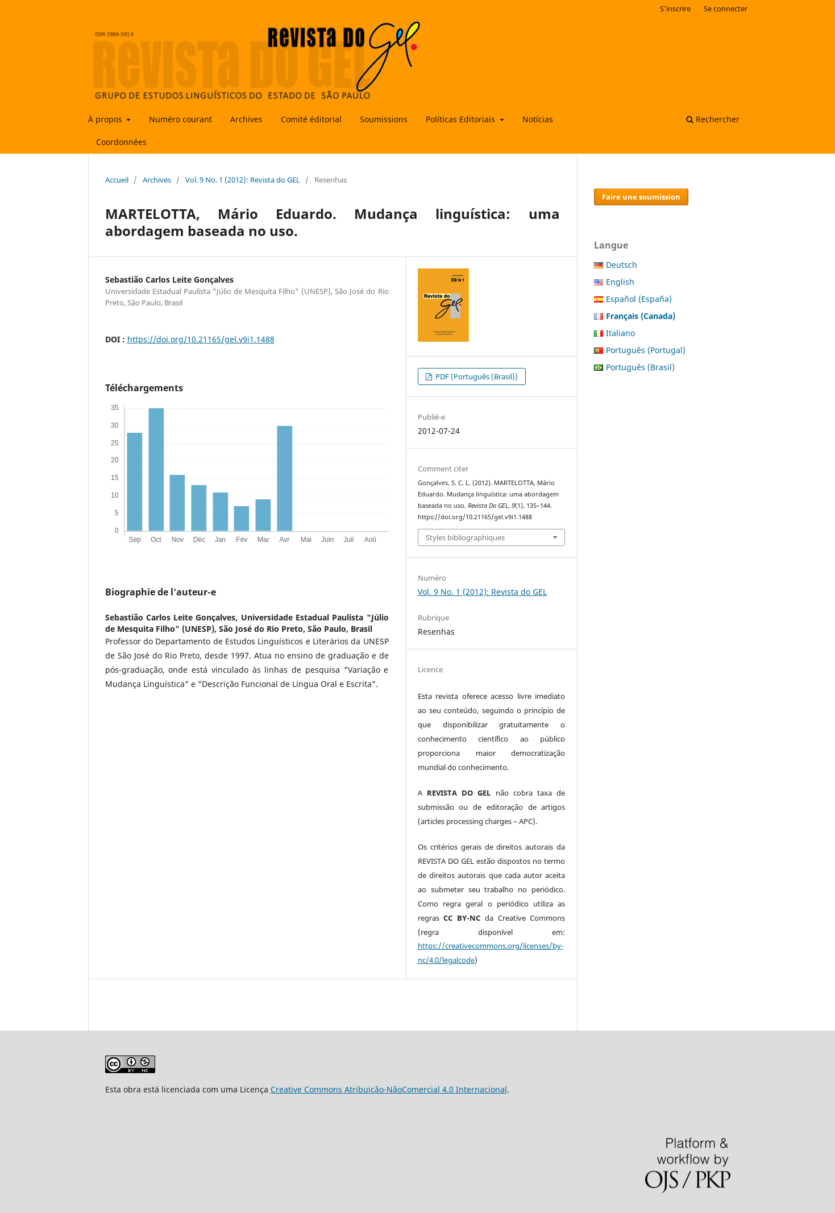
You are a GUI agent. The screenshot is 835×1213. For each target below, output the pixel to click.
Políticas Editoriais (461, 119)
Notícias (537, 119)
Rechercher (713, 119)
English (620, 281)
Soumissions (384, 119)
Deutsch (621, 264)
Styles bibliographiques (465, 537)
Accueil (116, 180)
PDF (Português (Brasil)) (476, 376)
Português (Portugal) (646, 350)
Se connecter (725, 8)
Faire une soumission (641, 197)
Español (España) (639, 298)
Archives (246, 119)
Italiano (620, 333)
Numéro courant (180, 119)
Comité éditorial (311, 119)
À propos (106, 119)
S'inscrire (675, 8)
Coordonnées (121, 141)
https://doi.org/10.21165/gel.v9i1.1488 (201, 339)
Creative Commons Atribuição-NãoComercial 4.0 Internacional (389, 1089)
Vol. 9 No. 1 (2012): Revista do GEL (242, 180)
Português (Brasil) (640, 367)
